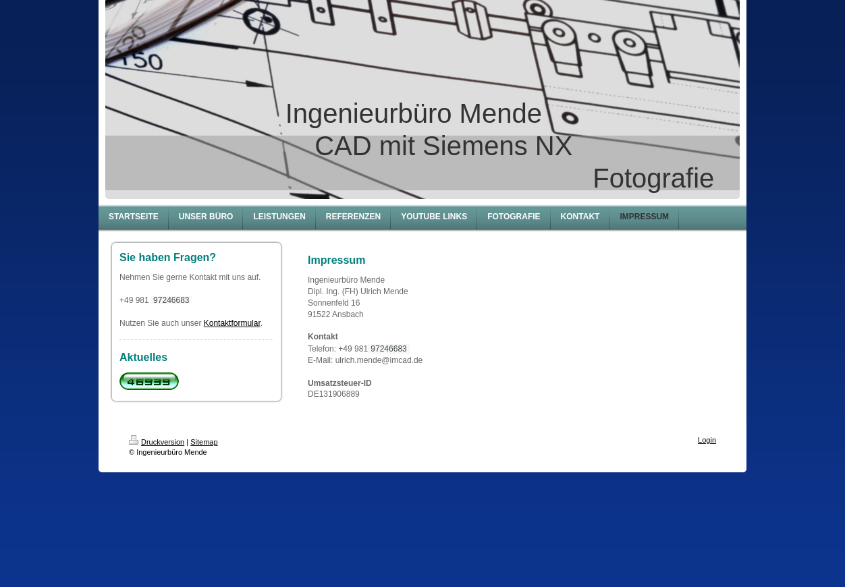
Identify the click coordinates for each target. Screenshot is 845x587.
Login (707, 440)
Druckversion (156, 442)
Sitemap (203, 442)
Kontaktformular (232, 323)
